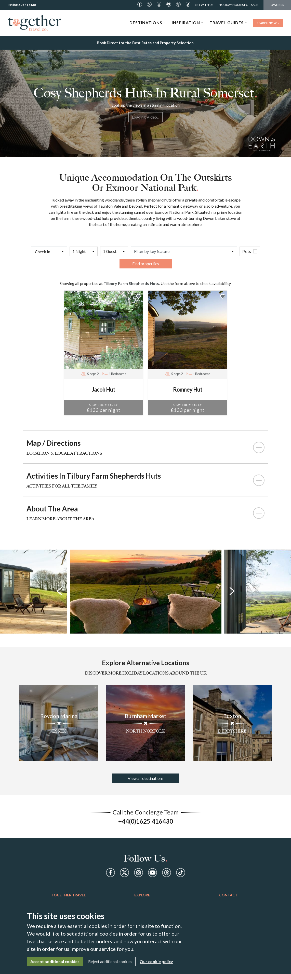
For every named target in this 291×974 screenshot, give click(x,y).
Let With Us (204, 5)
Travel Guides (228, 22)
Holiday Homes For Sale (238, 5)
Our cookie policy (156, 961)
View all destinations (146, 778)
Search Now (268, 23)
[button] (139, 296)
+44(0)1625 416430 (21, 5)
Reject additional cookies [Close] (110, 961)
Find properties (145, 263)
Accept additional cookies (55, 961)
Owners (277, 5)
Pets (246, 251)
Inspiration (187, 22)
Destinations (147, 22)
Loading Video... (145, 116)
